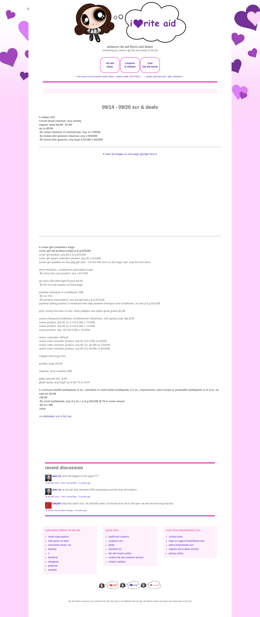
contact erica (176, 536)
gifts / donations (175, 76)
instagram (53, 561)
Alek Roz (56, 476)
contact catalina (116, 561)
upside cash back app (156, 76)
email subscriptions (58, 536)
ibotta (111, 545)
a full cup (66, 416)
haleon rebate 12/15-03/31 (128, 76)
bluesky (52, 549)
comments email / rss (59, 545)
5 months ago (84, 483)
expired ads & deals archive (184, 549)
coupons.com (115, 541)
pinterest (52, 565)
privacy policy (176, 553)
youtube (52, 569)
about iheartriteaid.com (181, 545)
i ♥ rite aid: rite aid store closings (59, 510)
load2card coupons (118, 536)
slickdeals (49, 416)
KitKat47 (56, 503)
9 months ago (80, 510)
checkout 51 (115, 549)
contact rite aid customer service (125, 557)
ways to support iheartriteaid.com (187, 541)
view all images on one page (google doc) (130, 154)
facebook (53, 557)
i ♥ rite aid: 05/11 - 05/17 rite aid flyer (61, 483)
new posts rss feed (58, 541)
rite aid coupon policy (119, 553)
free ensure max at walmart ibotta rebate (95, 76)
